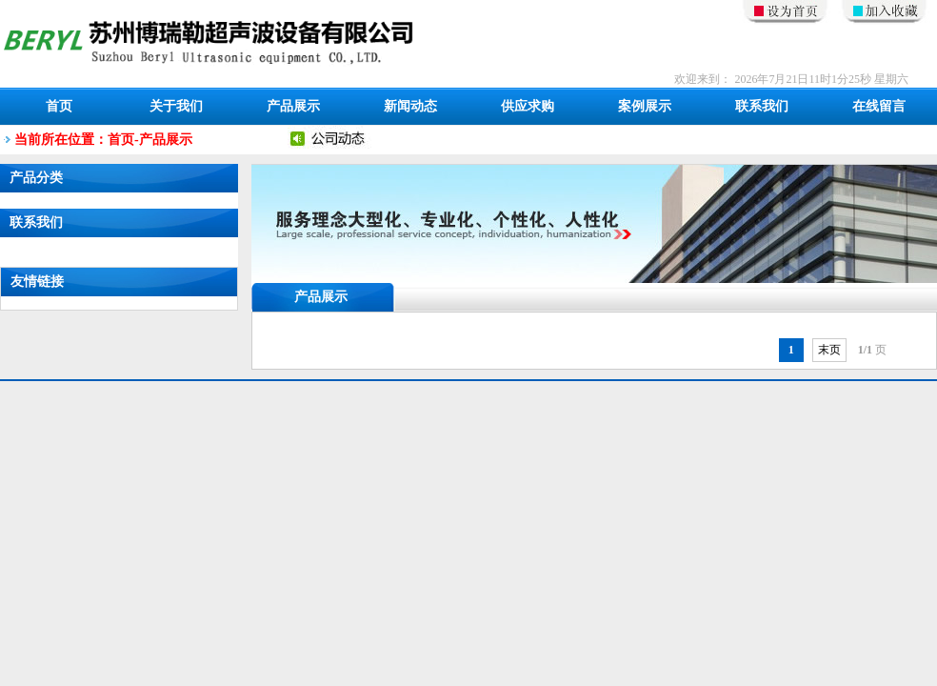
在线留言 (879, 106)
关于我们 (176, 106)
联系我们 (761, 106)
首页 (59, 106)
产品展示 (293, 106)
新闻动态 (410, 106)
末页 (829, 349)
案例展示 (644, 106)
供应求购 (527, 106)
